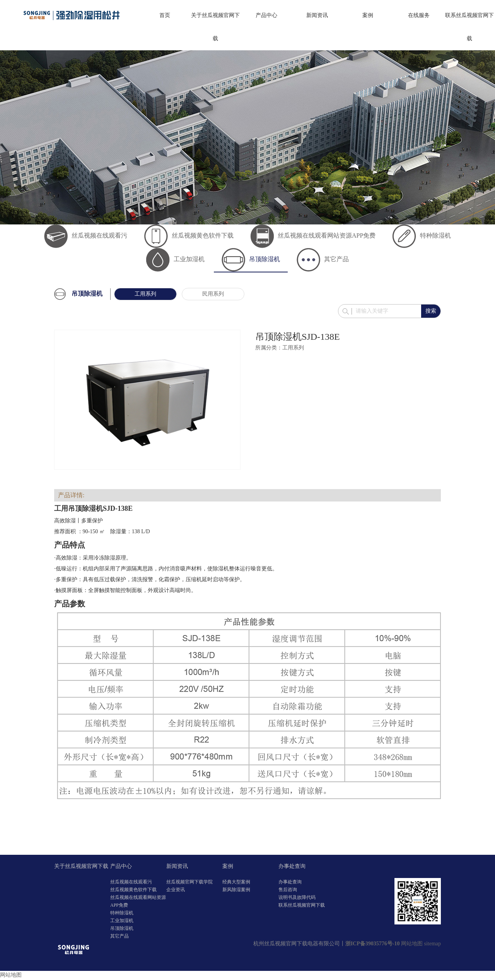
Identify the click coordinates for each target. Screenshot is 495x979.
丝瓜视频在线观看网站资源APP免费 (313, 235)
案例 (367, 15)
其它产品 (323, 259)
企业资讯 (175, 889)
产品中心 (266, 15)
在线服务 (419, 15)
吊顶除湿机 (251, 259)
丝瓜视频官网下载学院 (189, 882)
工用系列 (145, 294)
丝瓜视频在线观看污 (85, 235)
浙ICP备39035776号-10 (372, 943)
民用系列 (213, 294)
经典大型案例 (236, 882)
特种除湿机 (422, 235)
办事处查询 (292, 866)
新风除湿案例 (236, 889)
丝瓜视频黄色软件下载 (189, 235)
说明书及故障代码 (297, 897)
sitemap (432, 943)
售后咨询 (287, 889)
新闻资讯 (317, 15)
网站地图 (412, 943)
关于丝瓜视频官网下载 (215, 26)
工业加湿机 (175, 259)
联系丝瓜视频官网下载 (469, 26)
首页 (164, 15)
